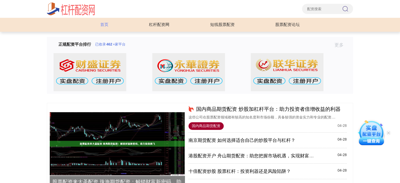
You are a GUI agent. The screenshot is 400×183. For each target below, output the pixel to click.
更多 (341, 45)
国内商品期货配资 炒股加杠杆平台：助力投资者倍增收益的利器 (268, 109)
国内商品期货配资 (206, 126)
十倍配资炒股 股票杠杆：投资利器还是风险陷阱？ (240, 171)
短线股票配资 (222, 24)
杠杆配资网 (159, 24)
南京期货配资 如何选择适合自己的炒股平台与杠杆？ (242, 140)
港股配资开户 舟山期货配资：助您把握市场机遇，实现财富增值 (253, 155)
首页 (104, 24)
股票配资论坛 (287, 24)
